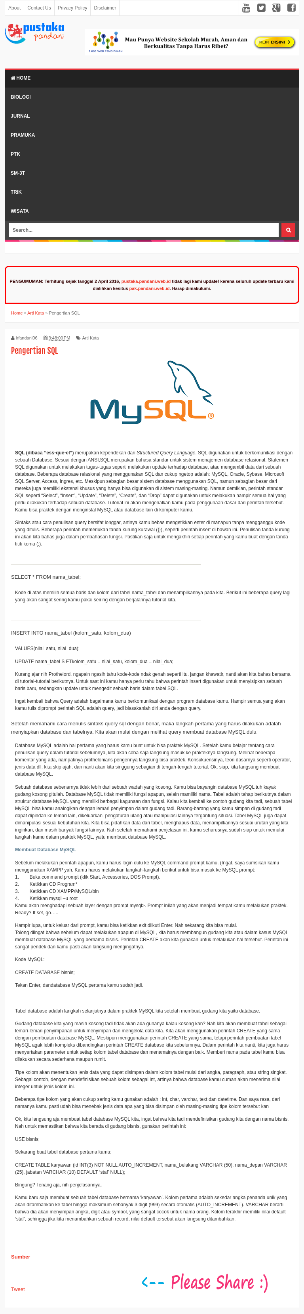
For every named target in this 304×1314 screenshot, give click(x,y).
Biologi (21, 97)
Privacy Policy (72, 8)
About (14, 8)
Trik (16, 192)
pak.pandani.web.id (149, 288)
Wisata (20, 211)
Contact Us (39, 8)
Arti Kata (90, 338)
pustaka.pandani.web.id (146, 281)
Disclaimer (105, 8)
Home (20, 78)
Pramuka (23, 135)
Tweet (18, 1289)
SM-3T (18, 173)
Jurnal (20, 116)
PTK (15, 154)
